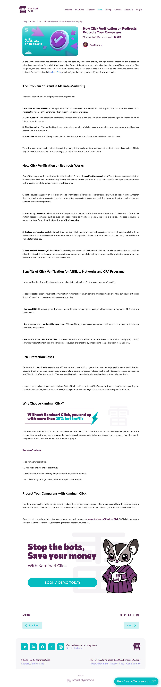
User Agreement (99, 663)
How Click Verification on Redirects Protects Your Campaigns (61, 22)
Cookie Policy (133, 663)
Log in (139, 9)
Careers (117, 9)
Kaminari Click (54, 72)
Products (68, 9)
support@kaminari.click (33, 663)
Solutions (79, 9)
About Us (128, 9)
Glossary (91, 9)
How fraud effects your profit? (136, 681)
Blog (100, 9)
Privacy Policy (117, 663)
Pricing (108, 9)
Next (129, 625)
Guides (33, 22)
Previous (34, 625)
